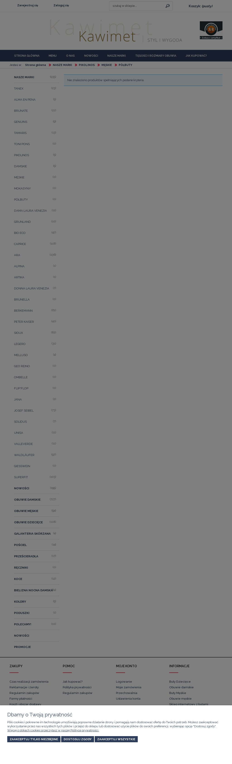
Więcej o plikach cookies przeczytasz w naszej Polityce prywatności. (53, 730)
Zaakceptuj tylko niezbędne (34, 739)
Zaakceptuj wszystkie (116, 739)
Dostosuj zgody (78, 739)
